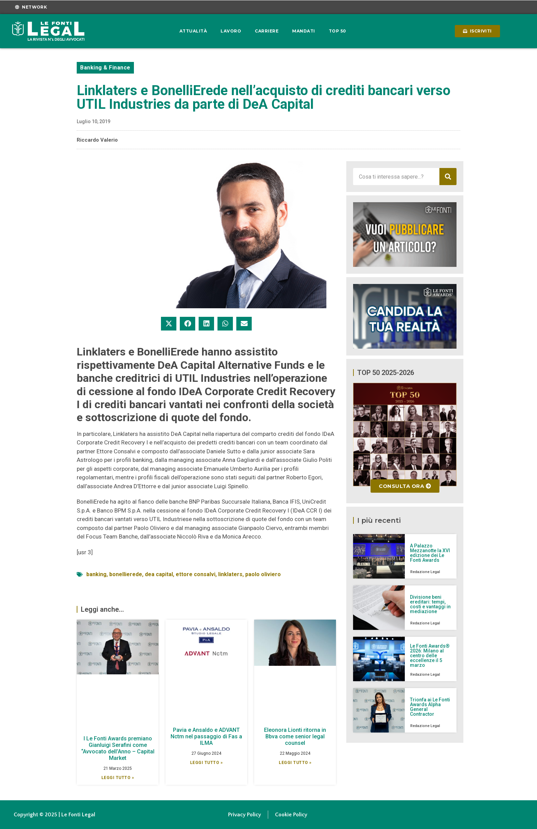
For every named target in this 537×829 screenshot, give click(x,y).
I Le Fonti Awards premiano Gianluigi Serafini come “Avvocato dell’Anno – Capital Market (117, 748)
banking (96, 574)
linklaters (230, 574)
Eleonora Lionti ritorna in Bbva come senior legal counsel (295, 736)
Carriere (266, 31)
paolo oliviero (263, 574)
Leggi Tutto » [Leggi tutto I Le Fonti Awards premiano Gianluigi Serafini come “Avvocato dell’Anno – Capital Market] (117, 777)
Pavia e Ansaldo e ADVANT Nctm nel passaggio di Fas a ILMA (206, 736)
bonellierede (125, 574)
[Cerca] (448, 176)
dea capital (159, 574)
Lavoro (231, 31)
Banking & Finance (105, 67)
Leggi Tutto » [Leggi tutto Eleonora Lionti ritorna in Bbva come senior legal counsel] (295, 762)
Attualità (193, 31)
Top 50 (337, 31)
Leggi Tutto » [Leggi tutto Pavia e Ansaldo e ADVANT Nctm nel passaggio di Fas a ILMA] (206, 762)
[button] (168, 324)
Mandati (303, 31)
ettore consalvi (195, 574)
